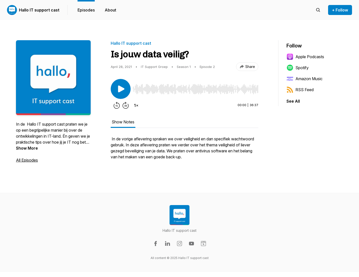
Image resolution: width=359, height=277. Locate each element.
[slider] (195, 89)
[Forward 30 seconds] (125, 105)
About (110, 9)
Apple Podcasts (305, 56)
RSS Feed (300, 89)
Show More (27, 148)
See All (293, 101)
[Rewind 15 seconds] (116, 105)
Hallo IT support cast (39, 9)
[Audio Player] (195, 87)
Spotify (297, 67)
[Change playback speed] (136, 105)
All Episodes (27, 160)
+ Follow (340, 9)
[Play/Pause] (121, 89)
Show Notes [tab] (123, 121)
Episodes (86, 9)
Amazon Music (304, 78)
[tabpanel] (184, 150)
